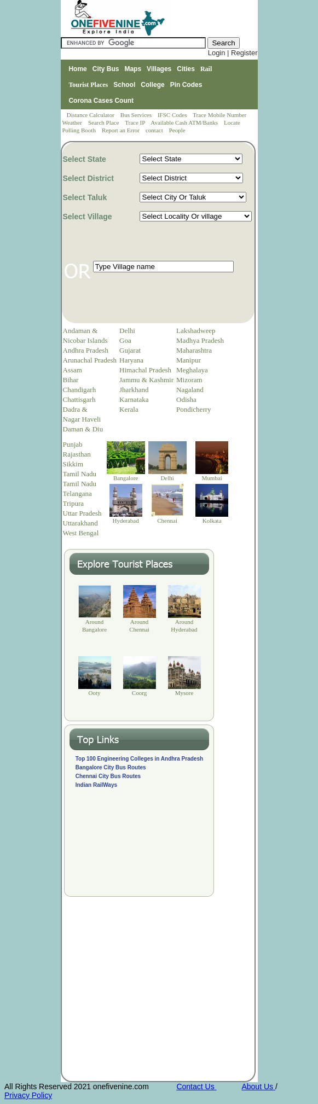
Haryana (131, 360)
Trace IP (136, 122)
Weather (73, 122)
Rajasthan (77, 454)
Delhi (127, 330)
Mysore (184, 693)
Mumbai (211, 478)
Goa (125, 340)
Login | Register (233, 53)
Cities (186, 69)
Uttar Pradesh (82, 513)
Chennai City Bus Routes (108, 776)
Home (77, 69)
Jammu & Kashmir (146, 380)
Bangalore (125, 478)
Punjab (73, 444)
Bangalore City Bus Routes (111, 767)
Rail (206, 69)
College (152, 85)
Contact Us (196, 1086)
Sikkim (73, 464)
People (177, 130)
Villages (159, 69)
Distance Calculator (90, 115)
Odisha (186, 399)
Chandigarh (79, 389)
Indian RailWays (96, 785)
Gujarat (130, 350)
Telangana (77, 493)
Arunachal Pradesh (90, 360)
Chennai (167, 520)
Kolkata (212, 520)
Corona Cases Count (101, 100)
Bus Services (136, 115)
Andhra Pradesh (85, 350)
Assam (72, 370)
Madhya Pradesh (200, 340)
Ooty (95, 693)
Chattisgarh (79, 399)
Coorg (139, 693)
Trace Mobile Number (220, 115)
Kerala (128, 409)
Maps (132, 69)
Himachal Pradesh (145, 370)
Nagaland (190, 389)
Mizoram (189, 380)
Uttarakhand (80, 523)
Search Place (104, 122)
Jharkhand (133, 389)
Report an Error (121, 130)
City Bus (105, 69)
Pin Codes (186, 85)
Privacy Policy (28, 1095)
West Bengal (81, 533)
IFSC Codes (173, 115)
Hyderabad (125, 520)
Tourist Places (88, 85)
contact (155, 130)
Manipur (188, 360)
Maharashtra (194, 350)
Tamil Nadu (80, 474)
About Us (258, 1086)
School (124, 85)
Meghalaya (192, 370)
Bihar (71, 380)
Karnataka (133, 399)
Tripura (73, 503)
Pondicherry (193, 409)
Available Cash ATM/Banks (185, 122)
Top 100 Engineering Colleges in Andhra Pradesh (139, 759)
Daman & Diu (83, 429)
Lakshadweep (195, 330)
